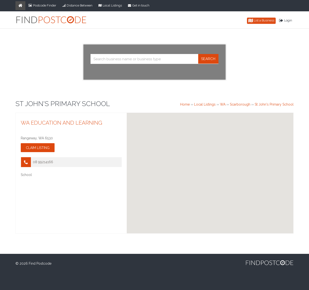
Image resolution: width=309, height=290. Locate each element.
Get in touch (138, 5)
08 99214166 (43, 162)
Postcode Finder (42, 5)
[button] (210, 168)
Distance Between (77, 5)
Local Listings (110, 5)
